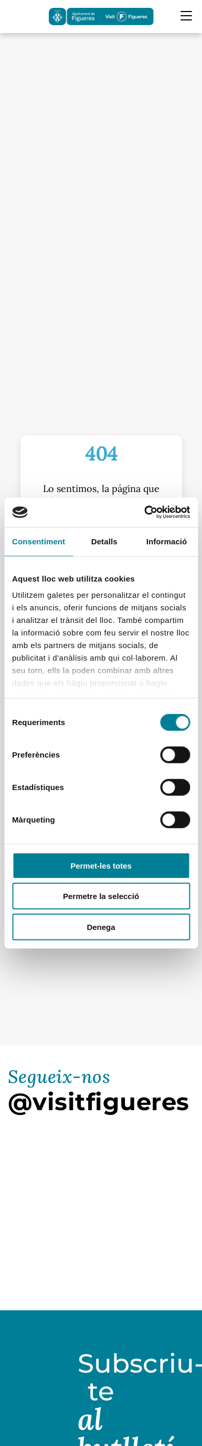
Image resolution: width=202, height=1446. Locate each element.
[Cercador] (14, 16)
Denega (101, 926)
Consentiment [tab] (38, 540)
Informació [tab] (166, 540)
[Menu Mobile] (186, 16)
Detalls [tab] (104, 540)
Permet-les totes (101, 865)
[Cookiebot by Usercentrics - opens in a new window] (145, 512)
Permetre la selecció (101, 896)
